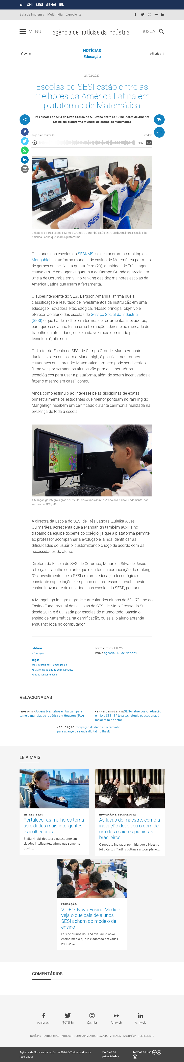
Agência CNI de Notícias (120, 653)
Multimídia (55, 14)
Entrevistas (33, 814)
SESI (39, 4)
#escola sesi (44, 665)
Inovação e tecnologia (117, 814)
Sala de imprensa (110, 1036)
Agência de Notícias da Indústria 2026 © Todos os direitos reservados (55, 1054)
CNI (29, 4)
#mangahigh (60, 665)
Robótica (28, 711)
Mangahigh (42, 259)
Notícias (35, 1036)
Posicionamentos (85, 1036)
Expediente (73, 14)
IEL (61, 4)
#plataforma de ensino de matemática (52, 669)
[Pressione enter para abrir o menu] (23, 32)
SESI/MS (85, 253)
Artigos (66, 1036)
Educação (92, 56)
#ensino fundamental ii (44, 674)
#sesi (34, 665)
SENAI (51, 4)
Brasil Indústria (110, 711)
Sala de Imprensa (32, 14)
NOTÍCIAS (92, 50)
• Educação (38, 653)
